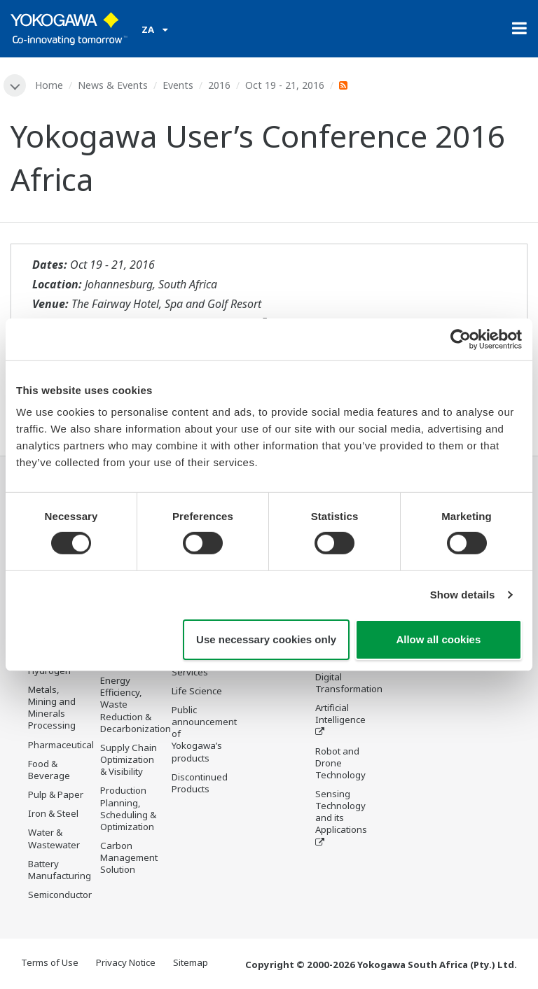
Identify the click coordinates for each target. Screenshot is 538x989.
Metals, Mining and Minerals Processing (52, 707)
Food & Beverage (49, 769)
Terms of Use (49, 962)
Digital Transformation (348, 683)
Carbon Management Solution (129, 857)
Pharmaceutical (61, 744)
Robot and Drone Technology (340, 763)
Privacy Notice (126, 962)
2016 (219, 85)
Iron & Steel (53, 813)
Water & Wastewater (54, 838)
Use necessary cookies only (266, 639)
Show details (462, 595)
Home (49, 85)
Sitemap (190, 962)
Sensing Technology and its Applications (341, 811)
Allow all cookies (438, 639)
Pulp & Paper (55, 794)
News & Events (113, 85)
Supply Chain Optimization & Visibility (128, 759)
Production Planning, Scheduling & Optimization (128, 808)
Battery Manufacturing (59, 869)
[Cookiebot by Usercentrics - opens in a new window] (460, 338)
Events (178, 85)
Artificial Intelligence (340, 713)
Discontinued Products (200, 783)
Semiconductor (60, 894)
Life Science (197, 691)
